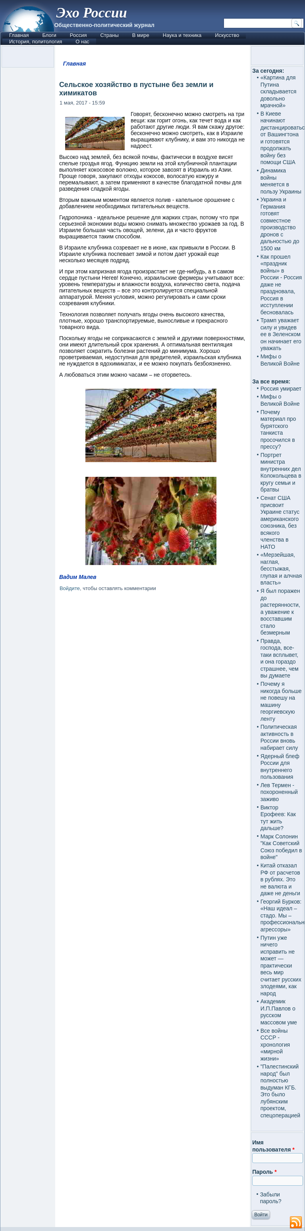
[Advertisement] (152, 664)
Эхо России (91, 13)
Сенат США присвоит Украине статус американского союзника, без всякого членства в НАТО (280, 522)
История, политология (35, 42)
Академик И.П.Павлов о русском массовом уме (279, 1012)
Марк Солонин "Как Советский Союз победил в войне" (281, 847)
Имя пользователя (273, 1146)
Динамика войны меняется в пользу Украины (281, 181)
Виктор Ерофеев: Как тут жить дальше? (278, 818)
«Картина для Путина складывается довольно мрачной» (279, 91)
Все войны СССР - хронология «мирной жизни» (275, 1045)
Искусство (227, 35)
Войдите (70, 588)
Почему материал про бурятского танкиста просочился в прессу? (278, 429)
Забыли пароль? (271, 1198)
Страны (109, 35)
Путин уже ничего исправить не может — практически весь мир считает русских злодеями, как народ (281, 966)
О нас (82, 42)
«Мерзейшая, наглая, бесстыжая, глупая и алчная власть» (281, 569)
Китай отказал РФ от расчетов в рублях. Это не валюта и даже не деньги (280, 879)
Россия (78, 35)
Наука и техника (182, 35)
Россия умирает (281, 388)
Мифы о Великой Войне (280, 360)
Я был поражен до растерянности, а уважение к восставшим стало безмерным (280, 612)
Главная (19, 35)
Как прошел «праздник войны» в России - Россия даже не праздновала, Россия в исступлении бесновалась (281, 284)
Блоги (49, 35)
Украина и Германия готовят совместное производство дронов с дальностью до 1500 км (280, 224)
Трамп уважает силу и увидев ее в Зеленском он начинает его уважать (281, 334)
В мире (140, 35)
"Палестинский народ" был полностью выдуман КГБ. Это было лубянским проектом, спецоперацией (280, 1091)
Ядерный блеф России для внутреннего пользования (280, 766)
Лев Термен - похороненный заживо (279, 792)
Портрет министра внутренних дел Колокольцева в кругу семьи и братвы (281, 472)
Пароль (264, 1172)
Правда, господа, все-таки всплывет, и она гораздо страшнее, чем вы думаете (280, 658)
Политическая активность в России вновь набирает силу (279, 737)
